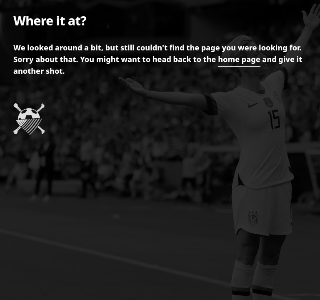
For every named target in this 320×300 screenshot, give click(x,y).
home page (239, 59)
